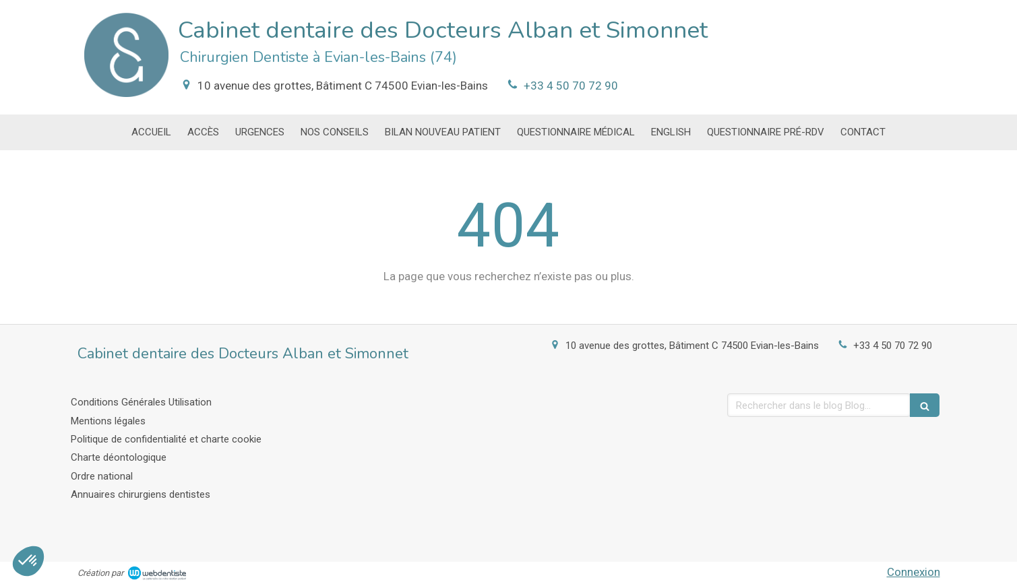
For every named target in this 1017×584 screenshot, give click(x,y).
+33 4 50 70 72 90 (571, 85)
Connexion (913, 572)
